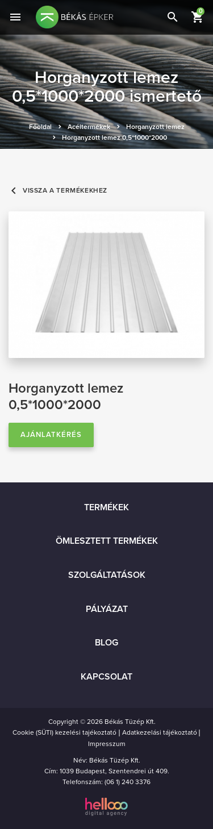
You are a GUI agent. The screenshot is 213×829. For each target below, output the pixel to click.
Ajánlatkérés (51, 434)
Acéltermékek (89, 127)
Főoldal (40, 127)
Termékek (106, 507)
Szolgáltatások (106, 575)
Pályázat (107, 609)
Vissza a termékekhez (58, 191)
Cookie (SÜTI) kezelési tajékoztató (64, 732)
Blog (106, 642)
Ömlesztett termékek (107, 541)
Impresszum (107, 744)
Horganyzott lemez (155, 127)
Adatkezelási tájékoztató (159, 732)
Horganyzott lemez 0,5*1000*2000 (114, 137)
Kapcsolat (106, 676)
